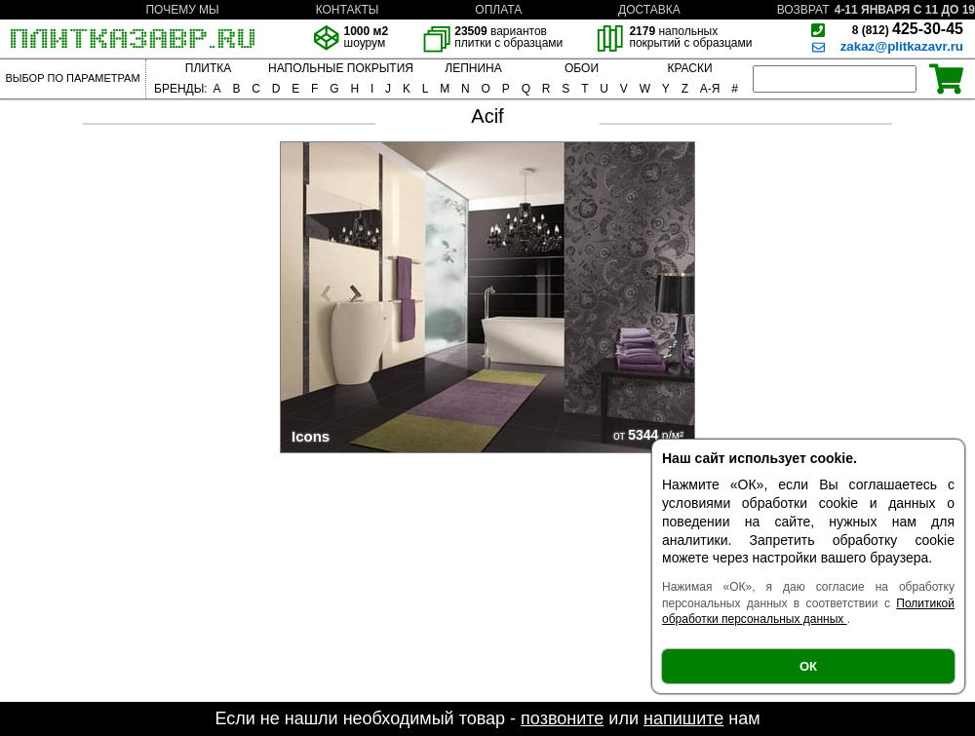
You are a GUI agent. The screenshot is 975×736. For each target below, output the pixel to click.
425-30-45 (907, 28)
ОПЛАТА (498, 10)
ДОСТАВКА (649, 10)
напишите (683, 718)
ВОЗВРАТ (803, 10)
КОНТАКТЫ (347, 10)
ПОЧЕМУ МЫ (181, 10)
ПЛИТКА (208, 68)
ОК (808, 666)
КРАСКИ (689, 68)
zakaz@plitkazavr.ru (901, 46)
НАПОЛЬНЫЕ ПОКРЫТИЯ (340, 68)
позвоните (562, 718)
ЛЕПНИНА (473, 68)
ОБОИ (582, 68)
